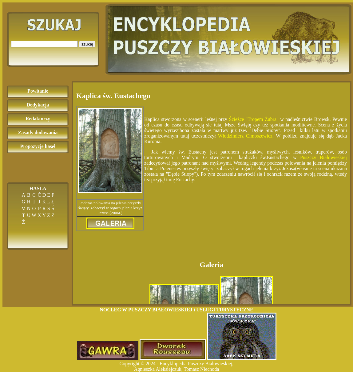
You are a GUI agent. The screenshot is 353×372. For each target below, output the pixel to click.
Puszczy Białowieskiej (323, 157)
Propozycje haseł (38, 146)
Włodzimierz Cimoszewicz (245, 135)
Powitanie (37, 91)
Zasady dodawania (38, 132)
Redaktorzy (38, 118)
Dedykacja (38, 104)
